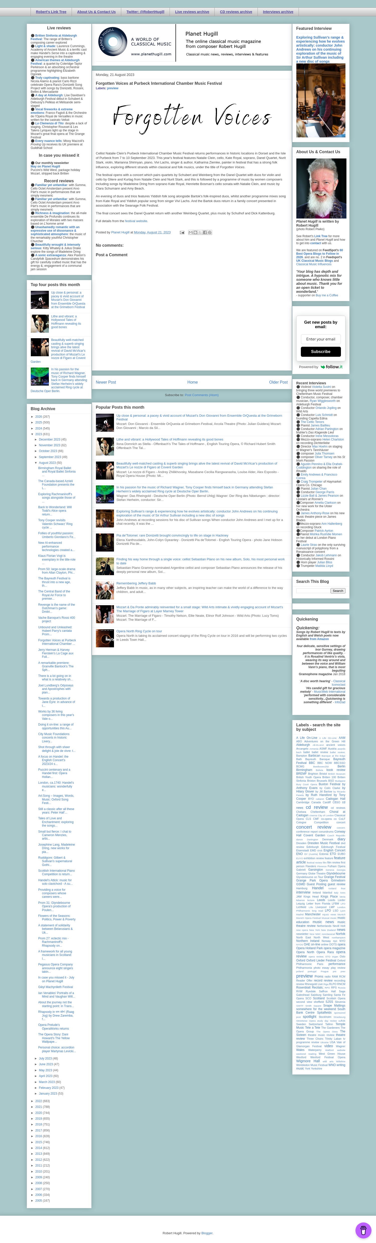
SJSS (329, 1002)
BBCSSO (339, 762)
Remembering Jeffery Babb (136, 583)
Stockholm (325, 1016)
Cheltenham (318, 811)
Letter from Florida (318, 903)
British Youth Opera (308, 777)
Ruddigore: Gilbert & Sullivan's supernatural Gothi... (55, 861)
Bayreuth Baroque (317, 759)
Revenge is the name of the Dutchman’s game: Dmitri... (56, 608)
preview (112, 88)
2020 (39, 1113)
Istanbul (327, 892)
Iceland (332, 888)
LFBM (335, 903)
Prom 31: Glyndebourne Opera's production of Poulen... (54, 906)
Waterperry (315, 1049)
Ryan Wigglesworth (323, 401)
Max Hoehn (319, 446)
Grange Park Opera (312, 880)
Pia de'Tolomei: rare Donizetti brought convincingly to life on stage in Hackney (172, 535)
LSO (335, 910)
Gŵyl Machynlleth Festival (55, 987)
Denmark (327, 839)
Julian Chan (318, 488)
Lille (311, 907)
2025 (39, 422)
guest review (336, 884)
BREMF (301, 773)
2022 (39, 1101)
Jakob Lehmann (326, 555)
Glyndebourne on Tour (309, 876)
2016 (39, 1136)
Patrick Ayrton (324, 530)
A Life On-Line (306, 738)
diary (341, 839)
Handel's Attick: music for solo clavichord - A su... (55, 881)
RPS (334, 987)
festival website (136, 221)
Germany (301, 873)
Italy (336, 892)
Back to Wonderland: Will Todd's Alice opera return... (55, 510)
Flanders (311, 866)
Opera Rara (325, 952)
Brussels (322, 780)
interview (303, 892)
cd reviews (338, 807)
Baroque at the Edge (333, 755)
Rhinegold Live (314, 984)
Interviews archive (278, 12)
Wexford (301, 1057)
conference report (307, 831)
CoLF (342, 818)
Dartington (312, 839)
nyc (335, 940)
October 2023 (48, 451)
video (328, 1046)
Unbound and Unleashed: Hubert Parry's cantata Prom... (55, 631)
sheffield (319, 1001)
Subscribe (320, 351)
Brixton (311, 780)
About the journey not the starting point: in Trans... (56, 1004)
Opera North (305, 952)
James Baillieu (320, 425)
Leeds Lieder (336, 900)
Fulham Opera (336, 866)
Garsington (315, 869)
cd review (317, 807)
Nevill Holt (339, 925)
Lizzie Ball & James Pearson (320, 495)
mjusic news (329, 914)
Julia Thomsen (324, 453)
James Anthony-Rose (315, 513)
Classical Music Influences (314, 264)
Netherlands (324, 925)
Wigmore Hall (308, 1061)
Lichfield (301, 907)
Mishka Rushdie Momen (326, 534)
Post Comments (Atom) (202, 395)
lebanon (300, 900)
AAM (342, 738)
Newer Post (106, 382)
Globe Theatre (316, 873)
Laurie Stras (308, 545)
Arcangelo (302, 748)
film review (333, 862)
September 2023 (50, 457)
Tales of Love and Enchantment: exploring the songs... (55, 822)
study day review (327, 1020)
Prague (325, 971)
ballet (306, 752)
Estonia (323, 853)
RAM (335, 976)
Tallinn (329, 1024)
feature (329, 858)
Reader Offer (304, 980)
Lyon (342, 910)
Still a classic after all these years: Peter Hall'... (56, 810)
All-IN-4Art (318, 745)
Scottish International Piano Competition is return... (56, 872)
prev (343, 971)
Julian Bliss (324, 562)
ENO (299, 854)
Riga (325, 984)
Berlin (341, 766)
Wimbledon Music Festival (312, 1065)
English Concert (334, 850)
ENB (319, 850)
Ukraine (324, 1042)
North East (303, 937)
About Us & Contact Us (96, 12)
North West (321, 937)
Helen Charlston (333, 439)
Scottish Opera (335, 998)
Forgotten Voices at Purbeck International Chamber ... (57, 642)
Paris (320, 963)
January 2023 (48, 1093)
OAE (307, 944)
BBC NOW (324, 762)
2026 (39, 416)
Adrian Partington (327, 429)
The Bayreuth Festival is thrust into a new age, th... (54, 582)
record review (323, 980)
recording (339, 980)
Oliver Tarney (323, 457)
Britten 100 (329, 777)
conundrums (326, 831)
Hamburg (301, 888)
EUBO (341, 853)
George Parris (325, 492)
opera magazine (334, 948)
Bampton (301, 755)
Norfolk (340, 934)
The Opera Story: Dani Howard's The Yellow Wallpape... (54, 1038)
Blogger (206, 1233)
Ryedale (311, 991)
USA (332, 1042)
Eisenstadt (302, 850)
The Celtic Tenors (312, 422)
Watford (329, 1050)
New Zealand (328, 930)
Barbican (314, 755)
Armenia (313, 748)
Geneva (330, 869)
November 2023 (50, 445)
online (324, 944)
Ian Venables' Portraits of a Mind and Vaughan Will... (56, 994)
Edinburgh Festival (333, 846)
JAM (299, 896)
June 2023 (46, 1064)
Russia (341, 987)
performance (336, 964)
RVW (299, 991)
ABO (299, 741)
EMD (313, 850)
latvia (342, 896)
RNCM (341, 984)
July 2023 (46, 1058)
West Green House (332, 1053)
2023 (39, 434)
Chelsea (301, 811)
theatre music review (321, 1034)
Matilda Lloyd (324, 566)
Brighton (313, 773)
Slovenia (340, 1001)
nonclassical (328, 934)
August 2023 (48, 463)
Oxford (300, 960)
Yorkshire (316, 1068)
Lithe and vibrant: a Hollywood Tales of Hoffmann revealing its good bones (169, 439)
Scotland (319, 998)
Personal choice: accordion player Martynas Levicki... (57, 1049)
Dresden (301, 843)
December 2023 (50, 439)
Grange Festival (334, 877)
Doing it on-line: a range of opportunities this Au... (55, 726)
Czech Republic (336, 835)
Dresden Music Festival (324, 843)
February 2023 (49, 1088)
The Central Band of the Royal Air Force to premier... (54, 595)
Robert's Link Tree (51, 12)
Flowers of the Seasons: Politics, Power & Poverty (56, 917)
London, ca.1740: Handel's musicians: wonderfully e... (56, 786)
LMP (332, 907)
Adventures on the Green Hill (324, 741)
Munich (341, 914)
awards (341, 748)
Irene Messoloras (327, 436)
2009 (39, 1177)
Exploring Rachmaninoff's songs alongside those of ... (56, 497)
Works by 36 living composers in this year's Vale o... (56, 715)
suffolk (341, 1020)
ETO (333, 854)
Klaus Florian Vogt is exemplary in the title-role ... (56, 559)
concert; (341, 827)
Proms (319, 976)
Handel (318, 888)
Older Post (278, 382)
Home (192, 382)
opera (341, 944)
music (333, 918)
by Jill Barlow (323, 791)
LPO (328, 910)
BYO (311, 798)
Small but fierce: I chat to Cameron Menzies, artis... (54, 835)
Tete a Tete (312, 1027)
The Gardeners (330, 1027)
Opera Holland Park (309, 948)
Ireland (317, 892)
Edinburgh (312, 846)
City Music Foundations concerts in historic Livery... (53, 737)
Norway (326, 940)
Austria (332, 748)
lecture (311, 900)
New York (314, 930)
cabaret (320, 798)
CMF (316, 818)
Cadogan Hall (335, 799)
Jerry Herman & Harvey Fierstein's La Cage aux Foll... (55, 653)
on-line (315, 944)
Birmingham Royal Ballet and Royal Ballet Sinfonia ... (56, 471)
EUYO (299, 858)
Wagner (340, 1046)
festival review (314, 862)
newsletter (302, 933)
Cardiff (327, 802)
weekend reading (306, 1053)
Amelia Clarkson (325, 502)
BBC (312, 763)
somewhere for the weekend (316, 1009)
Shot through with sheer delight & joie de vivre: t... (56, 748)
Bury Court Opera (306, 784)
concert (340, 822)
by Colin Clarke (330, 787)
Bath (299, 759)
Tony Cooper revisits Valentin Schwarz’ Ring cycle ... (55, 523)
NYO (342, 940)
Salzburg (316, 994)
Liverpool (321, 907)
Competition (321, 822)
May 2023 (46, 1070)
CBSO (336, 802)
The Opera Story (327, 1031)
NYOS (299, 944)
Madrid (300, 914)
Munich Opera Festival (308, 918)
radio (328, 976)
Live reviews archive (192, 12)
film (325, 862)
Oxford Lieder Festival (321, 960)
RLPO (332, 984)
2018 (39, 1124)
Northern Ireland (308, 941)
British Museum (336, 773)
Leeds (321, 900)
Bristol (323, 773)
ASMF (323, 748)
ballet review (320, 752)
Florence (322, 866)
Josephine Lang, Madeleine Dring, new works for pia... (56, 848)
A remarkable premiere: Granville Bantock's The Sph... (55, 666)
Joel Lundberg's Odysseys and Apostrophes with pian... (55, 689)
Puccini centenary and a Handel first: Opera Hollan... (54, 773)
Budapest (340, 780)
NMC (318, 934)
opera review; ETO (319, 956)
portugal (312, 971)
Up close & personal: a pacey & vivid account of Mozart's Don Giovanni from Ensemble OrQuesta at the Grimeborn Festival (68, 300)
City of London (326, 815)
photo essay (321, 967)
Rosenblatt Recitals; (310, 987)
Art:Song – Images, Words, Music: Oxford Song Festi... (56, 799)
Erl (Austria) (311, 854)
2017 (39, 1130)
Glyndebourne (335, 873)
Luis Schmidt (324, 415)
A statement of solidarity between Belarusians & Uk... (55, 929)
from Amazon (319, 639)
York (307, 1068)
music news (323, 922)
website (341, 1050)
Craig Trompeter (312, 481)
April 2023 (46, 1076)
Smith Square (313, 1005)
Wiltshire (340, 1061)
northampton (338, 937)
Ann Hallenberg (331, 523)
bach (299, 752)
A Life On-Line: (328, 738)
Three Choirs (315, 1038)
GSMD (300, 884)
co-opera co (329, 818)
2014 (39, 1148)
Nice (312, 934)
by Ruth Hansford (319, 795)
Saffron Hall (327, 991)
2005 (39, 1200)
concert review (313, 827)
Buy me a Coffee (327, 295)
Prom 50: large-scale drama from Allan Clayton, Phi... (56, 570)
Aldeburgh (303, 745)
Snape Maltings (334, 1005)
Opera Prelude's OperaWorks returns (53, 1026)
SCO (308, 998)
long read (317, 910)
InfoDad (340, 702)
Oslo (342, 956)
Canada (316, 802)
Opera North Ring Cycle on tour (139, 631)
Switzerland (316, 1024)
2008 (39, 1183)
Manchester (313, 914)
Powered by (321, 367)
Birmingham (304, 770)
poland (300, 971)
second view (304, 1001)
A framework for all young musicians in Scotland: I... (55, 955)
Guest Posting (316, 884)
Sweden (301, 1024)
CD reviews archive (236, 12)
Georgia (341, 869)
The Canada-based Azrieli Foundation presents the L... (56, 484)
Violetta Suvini (321, 387)
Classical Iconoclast (338, 682)
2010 (39, 1171)
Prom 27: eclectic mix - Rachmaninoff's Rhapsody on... (53, 942)
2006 (39, 1195)
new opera (302, 930)
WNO (332, 1065)
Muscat (325, 918)
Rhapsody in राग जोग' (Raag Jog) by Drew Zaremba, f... (56, 1015)
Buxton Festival (329, 784)
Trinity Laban (333, 1038)
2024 (39, 428)
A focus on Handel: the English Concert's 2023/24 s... (53, 760)
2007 (39, 1189)
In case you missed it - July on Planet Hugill (56, 979)
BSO (331, 780)
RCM (342, 976)
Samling (327, 994)
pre (334, 971)
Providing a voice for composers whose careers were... (52, 893)
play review (338, 967)
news (341, 930)
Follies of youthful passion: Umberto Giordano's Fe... (56, 535)
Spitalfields (324, 1012)
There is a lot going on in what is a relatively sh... (55, 677)
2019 (39, 1118)
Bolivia (319, 770)
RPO (327, 987)
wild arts (328, 1061)
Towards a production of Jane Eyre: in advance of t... (56, 702)
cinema (313, 815)
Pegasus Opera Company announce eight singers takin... (55, 968)
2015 (39, 1142)
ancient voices (335, 744)
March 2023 (47, 1082)
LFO (343, 903)
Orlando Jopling (326, 408)
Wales (300, 1050)
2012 (39, 1160)
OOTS (333, 944)
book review (335, 770)
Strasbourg (339, 1017)
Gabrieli (301, 869)
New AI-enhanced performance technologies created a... (56, 546)
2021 (39, 1107)
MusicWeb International (329, 691)
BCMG (300, 766)
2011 (39, 1165)
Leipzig (300, 903)
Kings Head (311, 896)
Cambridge (303, 802)
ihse (343, 888)
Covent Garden (314, 835)
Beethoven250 (321, 766)
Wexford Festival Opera (327, 1057)
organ (335, 956)
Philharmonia (304, 967)
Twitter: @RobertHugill (145, 12)
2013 (39, 1154)
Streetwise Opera (306, 1020)
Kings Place (329, 896)
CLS (308, 818)
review (300, 984)
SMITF (300, 1005)
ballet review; (337, 752)
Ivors (342, 892)
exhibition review (314, 858)
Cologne (301, 822)
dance (299, 839)
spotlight (309, 1017)
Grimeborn (338, 880)
